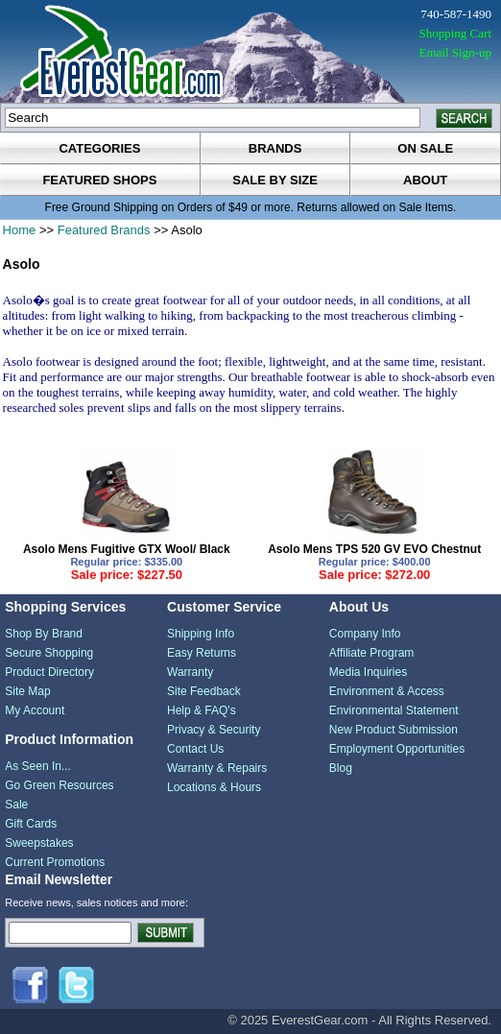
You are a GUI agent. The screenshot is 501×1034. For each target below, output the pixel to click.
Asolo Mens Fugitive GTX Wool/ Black (126, 549)
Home (19, 230)
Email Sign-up (455, 52)
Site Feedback (204, 691)
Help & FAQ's (201, 710)
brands (275, 148)
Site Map (27, 691)
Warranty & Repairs (217, 768)
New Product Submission (393, 729)
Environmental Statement (394, 710)
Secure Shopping (49, 653)
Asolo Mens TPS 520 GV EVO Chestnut (374, 549)
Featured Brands (104, 230)
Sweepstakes (39, 843)
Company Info (365, 633)
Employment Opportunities (397, 749)
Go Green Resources (59, 785)
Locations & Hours (214, 787)
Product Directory (49, 672)
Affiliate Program (371, 653)
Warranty (190, 672)
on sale (425, 148)
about (425, 180)
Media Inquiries (368, 672)
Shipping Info (200, 633)
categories (99, 148)
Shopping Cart (455, 33)
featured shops (99, 180)
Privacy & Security (213, 729)
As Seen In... (38, 766)
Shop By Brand (44, 633)
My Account (34, 710)
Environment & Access (386, 691)
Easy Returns (201, 653)
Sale (16, 804)
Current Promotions (55, 862)
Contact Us (195, 749)
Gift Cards (31, 823)
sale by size (275, 180)
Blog (340, 768)
